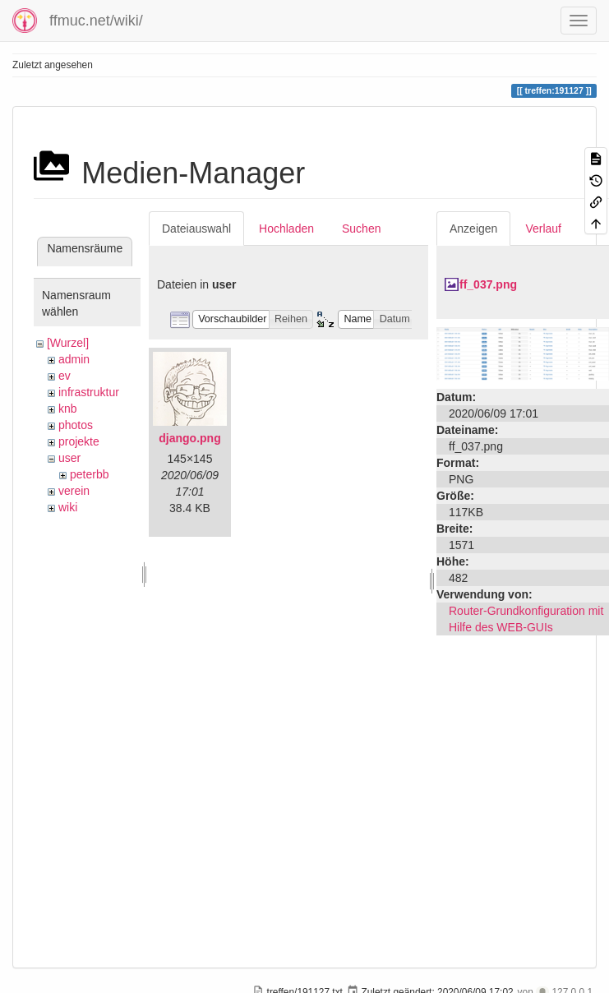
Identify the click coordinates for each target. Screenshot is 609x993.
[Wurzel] (68, 342)
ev (64, 375)
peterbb (89, 474)
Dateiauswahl (196, 228)
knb (67, 408)
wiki (67, 507)
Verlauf (543, 228)
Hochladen (286, 228)
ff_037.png (488, 284)
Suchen (361, 228)
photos (75, 425)
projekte (78, 441)
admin (74, 359)
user (69, 457)
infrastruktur (88, 392)
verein (74, 490)
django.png (189, 438)
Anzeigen (473, 228)
